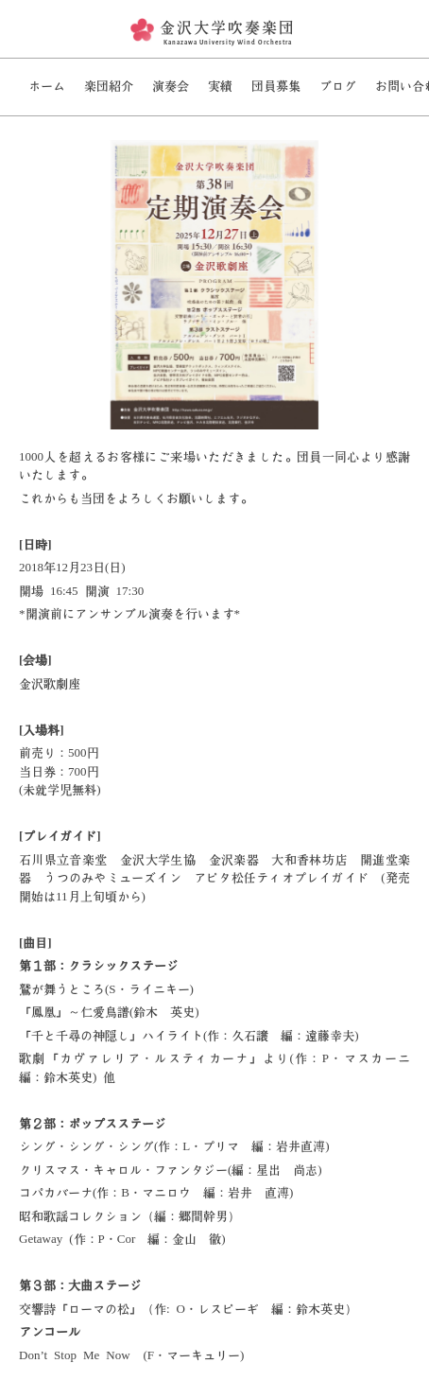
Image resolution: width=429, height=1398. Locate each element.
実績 (220, 86)
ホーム (46, 86)
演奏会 (170, 86)
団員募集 (275, 86)
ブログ (337, 86)
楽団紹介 (108, 86)
